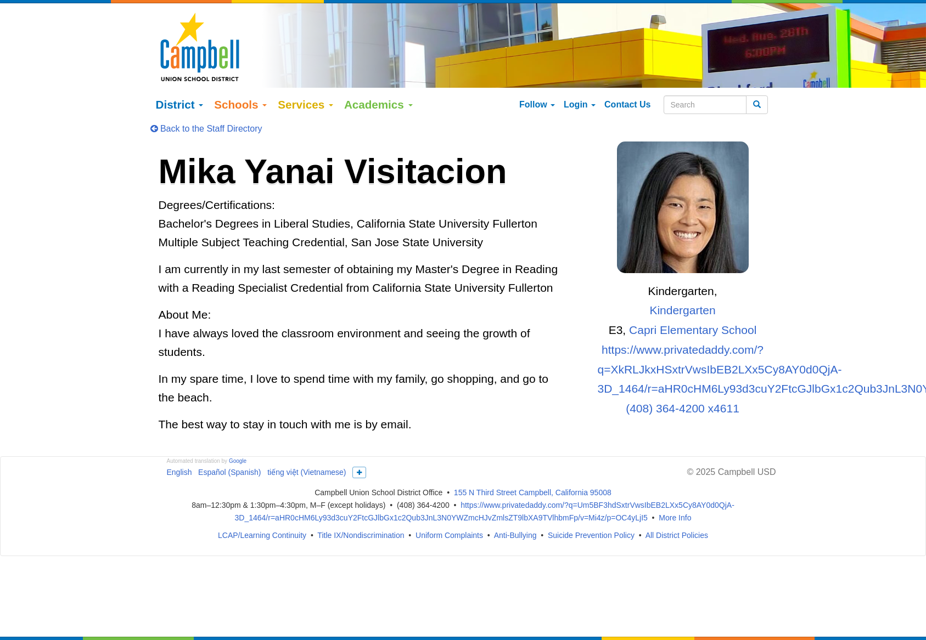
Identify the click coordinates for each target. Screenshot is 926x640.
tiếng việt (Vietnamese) (306, 445)
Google (237, 435)
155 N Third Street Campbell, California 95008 (532, 466)
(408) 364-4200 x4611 (682, 382)
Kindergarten (682, 284)
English (179, 445)
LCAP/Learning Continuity (262, 509)
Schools (240, 78)
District (180, 78)
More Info (675, 491)
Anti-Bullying (515, 509)
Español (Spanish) (229, 445)
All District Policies (677, 509)
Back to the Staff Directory (206, 102)
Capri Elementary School (692, 303)
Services (305, 78)
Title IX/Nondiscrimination (360, 509)
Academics (378, 78)
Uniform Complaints (449, 509)
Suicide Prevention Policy (591, 509)
